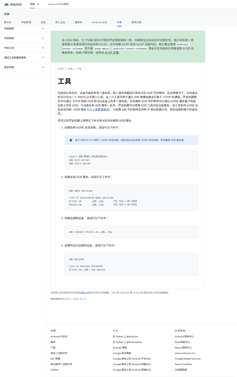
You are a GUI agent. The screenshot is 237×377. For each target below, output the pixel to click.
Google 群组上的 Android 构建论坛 (132, 364)
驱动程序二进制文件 (61, 364)
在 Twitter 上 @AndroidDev (127, 342)
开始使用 (26, 22)
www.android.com (185, 353)
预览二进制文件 (59, 353)
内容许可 (84, 292)
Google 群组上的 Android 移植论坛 (132, 369)
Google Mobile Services (188, 358)
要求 (53, 342)
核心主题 (60, 22)
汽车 (79, 68)
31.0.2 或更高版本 (98, 109)
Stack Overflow (183, 364)
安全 (43, 22)
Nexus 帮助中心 (183, 347)
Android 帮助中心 (184, 336)
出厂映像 (55, 358)
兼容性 (78, 22)
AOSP (61, 68)
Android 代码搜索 (58, 4)
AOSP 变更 (112, 52)
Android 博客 (120, 347)
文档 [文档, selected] (32, 4)
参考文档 (136, 22)
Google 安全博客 (122, 353)
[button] (20, 28)
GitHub (54, 369)
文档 (7, 14)
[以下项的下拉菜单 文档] (39, 4)
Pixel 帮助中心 (182, 342)
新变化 (8, 22)
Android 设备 (99, 22)
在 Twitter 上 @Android (125, 336)
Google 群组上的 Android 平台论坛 (132, 358)
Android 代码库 (59, 336)
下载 (53, 347)
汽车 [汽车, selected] (119, 22)
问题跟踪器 (181, 369)
